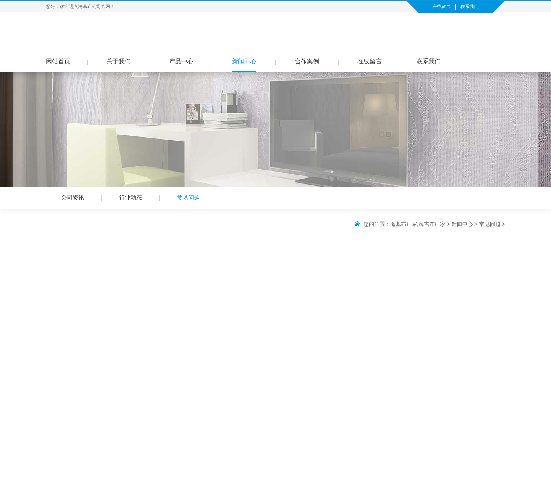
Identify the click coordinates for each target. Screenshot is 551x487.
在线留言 (441, 6)
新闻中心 (244, 61)
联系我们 (469, 6)
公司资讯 (72, 197)
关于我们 (118, 61)
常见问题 (188, 197)
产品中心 (181, 61)
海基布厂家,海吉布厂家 (417, 224)
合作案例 (307, 61)
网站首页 (58, 61)
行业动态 (130, 197)
